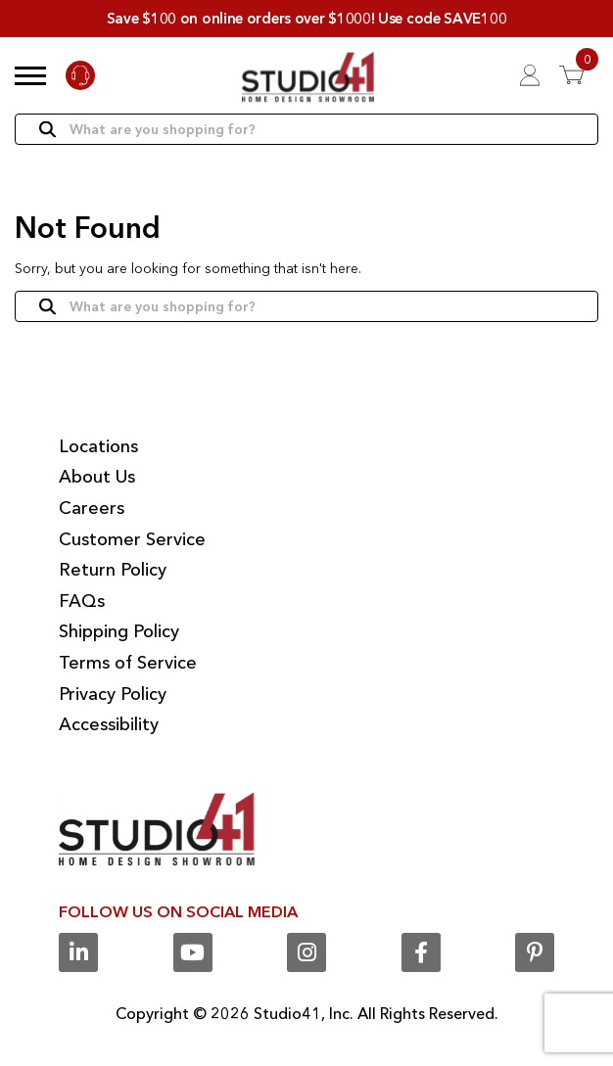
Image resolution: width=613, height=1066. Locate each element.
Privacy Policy (112, 694)
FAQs (82, 601)
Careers (91, 508)
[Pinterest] (534, 952)
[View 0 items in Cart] (578, 75)
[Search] (306, 129)
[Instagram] (306, 952)
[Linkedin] (78, 952)
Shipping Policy (119, 631)
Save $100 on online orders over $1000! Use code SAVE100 (307, 18)
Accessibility (109, 724)
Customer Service (132, 539)
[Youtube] (192, 952)
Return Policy (112, 569)
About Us (97, 476)
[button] (30, 75)
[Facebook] (421, 952)
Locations (98, 446)
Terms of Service (128, 662)
